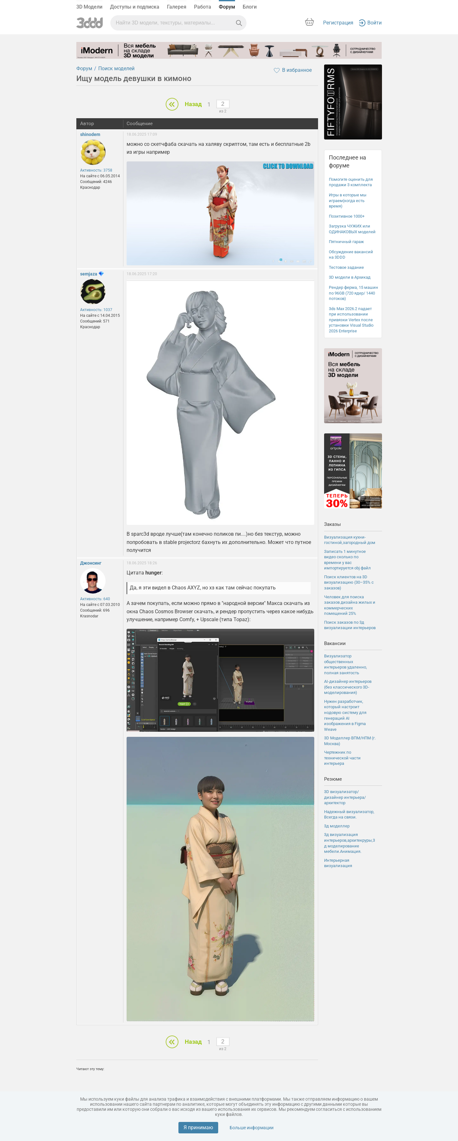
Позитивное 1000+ (346, 216)
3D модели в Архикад (350, 277)
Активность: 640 (95, 599)
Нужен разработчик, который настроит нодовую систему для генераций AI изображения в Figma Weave (345, 715)
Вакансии (335, 643)
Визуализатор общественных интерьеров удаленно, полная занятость (345, 664)
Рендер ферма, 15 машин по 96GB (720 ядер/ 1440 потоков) (353, 293)
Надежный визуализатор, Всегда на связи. (349, 814)
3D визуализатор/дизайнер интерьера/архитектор (345, 797)
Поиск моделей (116, 68)
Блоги (250, 7)
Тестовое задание (346, 267)
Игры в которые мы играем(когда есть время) (347, 200)
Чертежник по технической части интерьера (342, 758)
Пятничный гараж (346, 241)
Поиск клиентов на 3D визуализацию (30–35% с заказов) (349, 582)
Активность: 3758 (96, 170)
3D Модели (89, 7)
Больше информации (252, 1127)
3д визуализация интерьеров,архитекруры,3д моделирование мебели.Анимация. (349, 843)
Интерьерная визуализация (338, 863)
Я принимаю (198, 1127)
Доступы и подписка (134, 7)
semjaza (88, 273)
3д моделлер (337, 826)
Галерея (176, 7)
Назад (193, 104)
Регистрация (338, 23)
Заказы (332, 524)
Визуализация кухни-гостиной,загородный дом (349, 540)
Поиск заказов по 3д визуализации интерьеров (350, 625)
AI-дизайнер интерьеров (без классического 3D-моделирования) (347, 687)
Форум (227, 7)
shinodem (90, 134)
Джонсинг (90, 563)
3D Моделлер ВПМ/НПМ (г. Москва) (350, 741)
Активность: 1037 (96, 310)
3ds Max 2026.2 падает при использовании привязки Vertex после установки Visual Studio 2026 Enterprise (351, 319)
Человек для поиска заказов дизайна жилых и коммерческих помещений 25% (349, 605)
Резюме (333, 779)
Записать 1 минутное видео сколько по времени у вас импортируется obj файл (347, 560)
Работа (202, 7)
